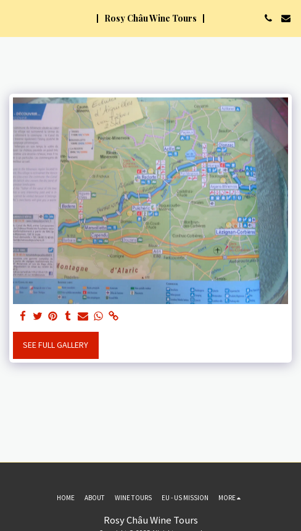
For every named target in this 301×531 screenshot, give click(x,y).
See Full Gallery (55, 344)
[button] (13, 18)
